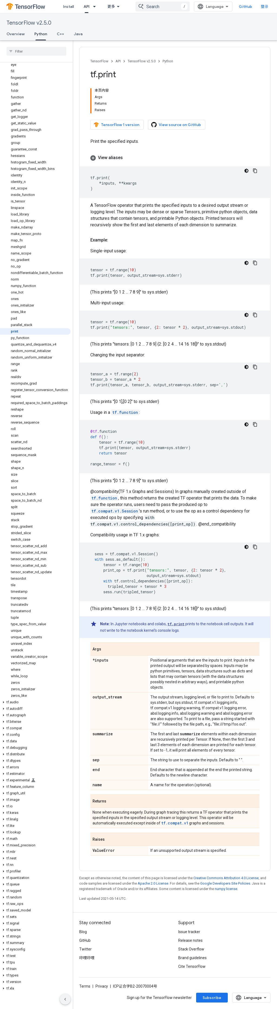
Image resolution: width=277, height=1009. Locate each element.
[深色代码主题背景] (246, 170)
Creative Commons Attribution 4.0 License (226, 878)
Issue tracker (189, 932)
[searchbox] (36, 51)
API (118, 61)
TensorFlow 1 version (116, 124)
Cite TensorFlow (192, 966)
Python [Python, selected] (40, 33)
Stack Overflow (191, 949)
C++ (60, 33)
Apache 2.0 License (153, 883)
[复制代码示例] (255, 170)
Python (168, 61)
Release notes (190, 940)
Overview (15, 33)
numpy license (226, 889)
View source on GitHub (176, 124)
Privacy (101, 986)
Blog (83, 932)
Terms (84, 986)
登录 (264, 6)
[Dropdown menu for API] (96, 6)
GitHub (245, 6)
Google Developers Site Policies (225, 883)
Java (78, 33)
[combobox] (163, 6)
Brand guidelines (192, 958)
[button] (35, 702)
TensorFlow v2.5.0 (28, 23)
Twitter (85, 949)
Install (68, 6)
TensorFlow (99, 61)
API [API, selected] (87, 6)
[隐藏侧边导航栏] (65, 999)
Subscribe (212, 997)
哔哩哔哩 (86, 958)
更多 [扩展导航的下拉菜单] (111, 6)
